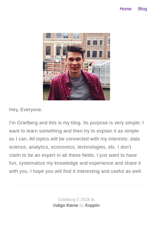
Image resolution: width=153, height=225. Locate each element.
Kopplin (92, 205)
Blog (142, 8)
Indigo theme (65, 205)
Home (126, 8)
